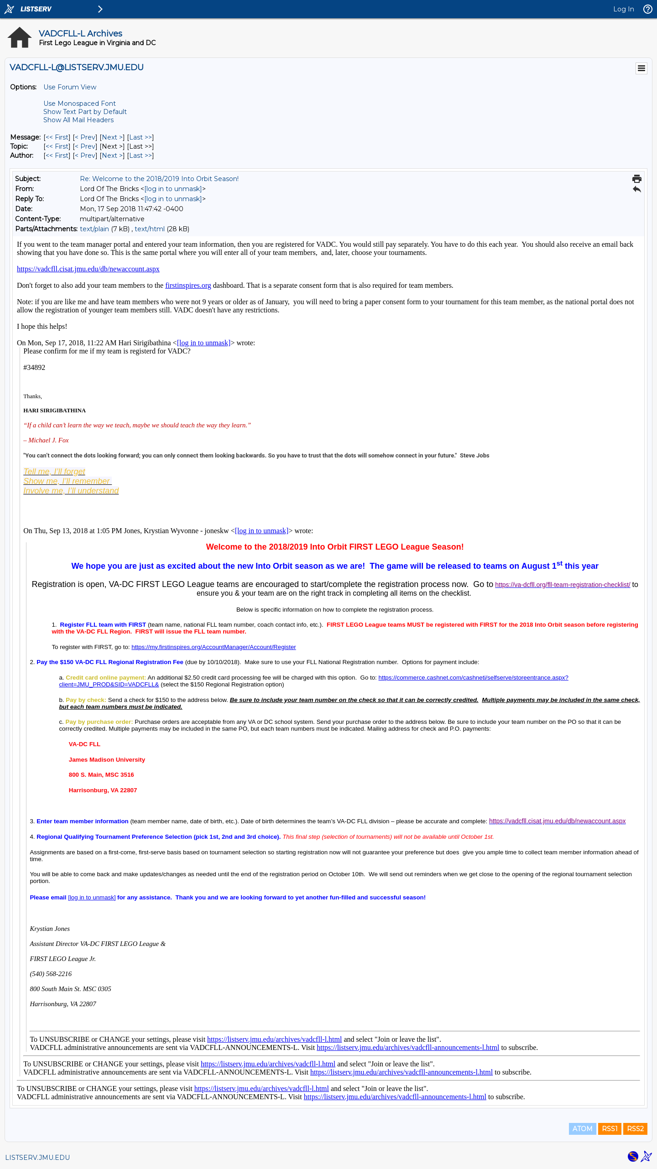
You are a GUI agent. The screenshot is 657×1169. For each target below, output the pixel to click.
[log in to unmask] (173, 189)
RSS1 (610, 1129)
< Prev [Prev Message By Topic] (85, 146)
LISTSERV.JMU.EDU (37, 1157)
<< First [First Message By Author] (57, 155)
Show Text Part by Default (85, 112)
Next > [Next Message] (112, 137)
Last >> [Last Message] (140, 137)
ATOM (583, 1129)
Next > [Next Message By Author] (112, 155)
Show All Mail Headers (78, 120)
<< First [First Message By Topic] (57, 146)
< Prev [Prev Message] (85, 137)
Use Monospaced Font (79, 103)
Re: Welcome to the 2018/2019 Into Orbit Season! (159, 179)
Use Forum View (69, 87)
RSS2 (635, 1129)
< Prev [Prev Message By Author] (85, 155)
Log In (623, 9)
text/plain (94, 229)
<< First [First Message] (57, 137)
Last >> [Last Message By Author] (140, 155)
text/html (150, 229)
